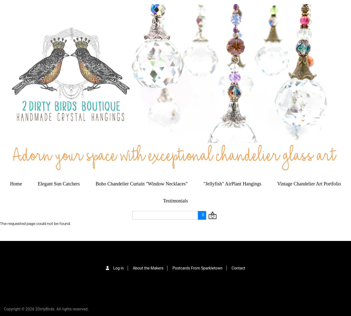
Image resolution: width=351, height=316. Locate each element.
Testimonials (175, 200)
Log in (118, 268)
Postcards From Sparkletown (197, 268)
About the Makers (148, 268)
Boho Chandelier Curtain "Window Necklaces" (142, 183)
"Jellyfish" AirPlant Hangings (232, 183)
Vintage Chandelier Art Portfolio (309, 183)
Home (16, 183)
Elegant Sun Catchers (59, 183)
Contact (238, 268)
